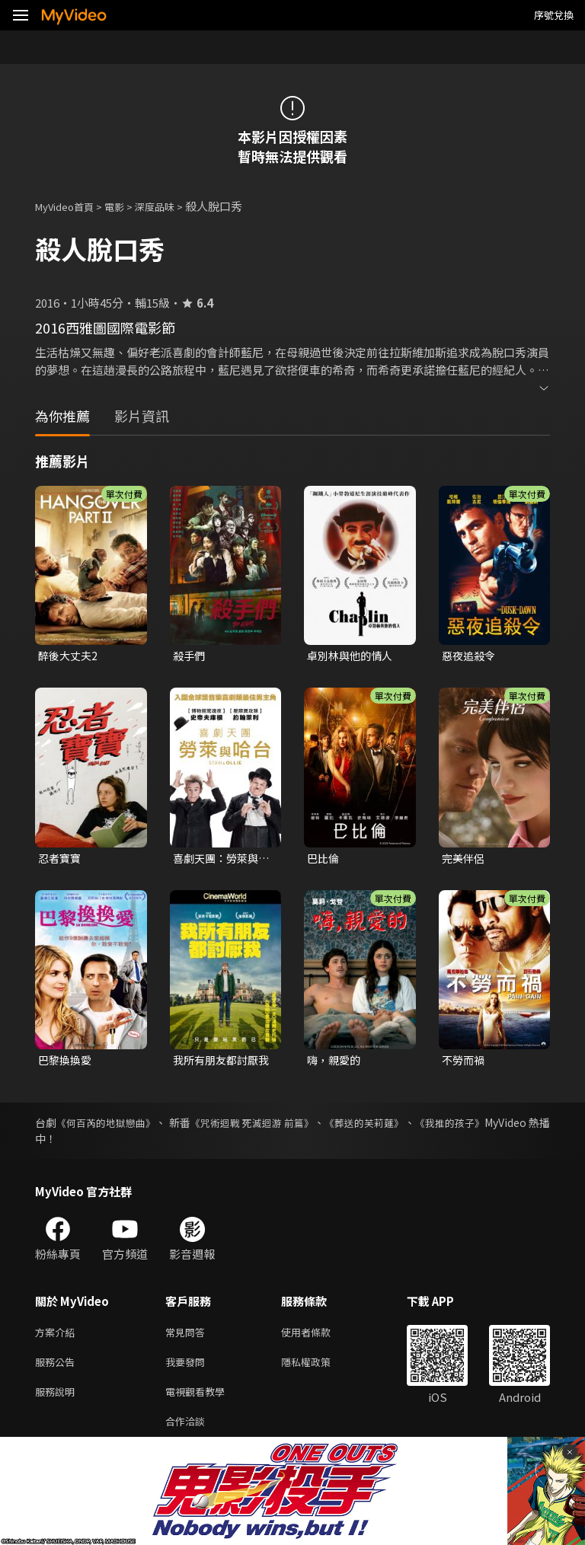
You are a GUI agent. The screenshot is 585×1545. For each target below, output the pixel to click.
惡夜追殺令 (470, 656)
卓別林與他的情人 (352, 656)
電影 (126, 206)
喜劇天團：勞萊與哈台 (218, 860)
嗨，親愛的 (335, 1063)
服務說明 (58, 1401)
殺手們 (190, 656)
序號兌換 (554, 15)
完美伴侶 (465, 860)
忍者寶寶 (61, 860)
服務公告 (58, 1369)
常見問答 (188, 1337)
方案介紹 (58, 1337)
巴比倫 (324, 860)
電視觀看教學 (199, 1401)
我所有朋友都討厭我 (218, 1063)
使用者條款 (318, 1337)
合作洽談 (188, 1433)
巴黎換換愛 (66, 1063)
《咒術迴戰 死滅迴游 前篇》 (288, 1127)
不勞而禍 (465, 1063)
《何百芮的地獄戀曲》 (116, 1127)
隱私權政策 (318, 1369)
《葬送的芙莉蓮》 (415, 1127)
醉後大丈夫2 (69, 656)
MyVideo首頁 (69, 206)
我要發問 (188, 1369)
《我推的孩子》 (512, 1127)
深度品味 (171, 206)
